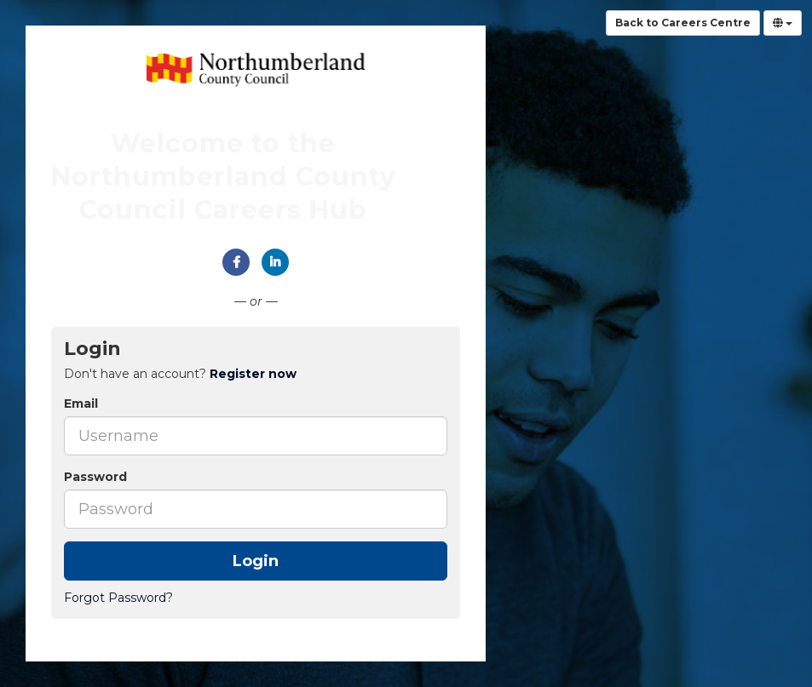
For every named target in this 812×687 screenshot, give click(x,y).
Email (81, 403)
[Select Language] (782, 23)
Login (256, 561)
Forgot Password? (118, 597)
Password (95, 476)
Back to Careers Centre (683, 22)
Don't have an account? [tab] (180, 373)
